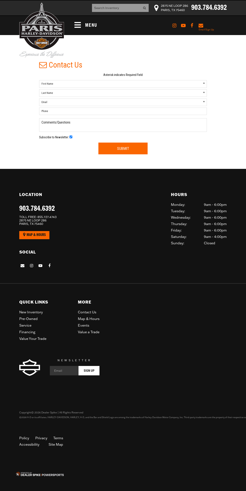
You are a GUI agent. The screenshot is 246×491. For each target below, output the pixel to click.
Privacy (41, 438)
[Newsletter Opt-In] (71, 137)
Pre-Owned (28, 319)
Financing (27, 332)
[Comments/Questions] (123, 125)
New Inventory (31, 312)
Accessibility (29, 444)
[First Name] (123, 84)
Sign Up (89, 370)
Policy (24, 438)
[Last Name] (123, 93)
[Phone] (123, 111)
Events (83, 325)
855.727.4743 (37, 217)
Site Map (56, 444)
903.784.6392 (37, 209)
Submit (123, 148)
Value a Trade (88, 332)
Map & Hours (34, 235)
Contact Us (87, 312)
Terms (58, 438)
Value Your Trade (32, 338)
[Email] (123, 102)
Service (25, 325)
